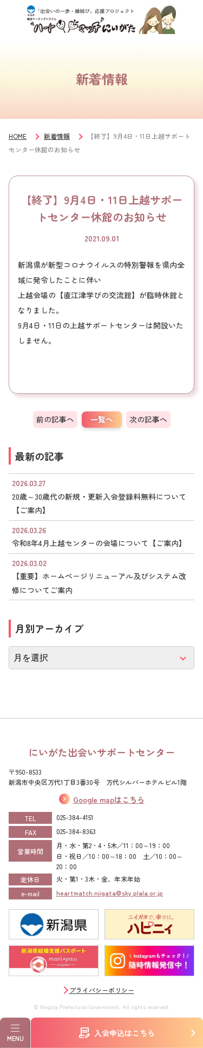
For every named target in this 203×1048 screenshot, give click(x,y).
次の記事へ (148, 419)
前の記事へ (55, 419)
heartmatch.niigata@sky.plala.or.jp (109, 892)
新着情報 (57, 135)
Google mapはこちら (109, 799)
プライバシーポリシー (101, 990)
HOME (18, 135)
